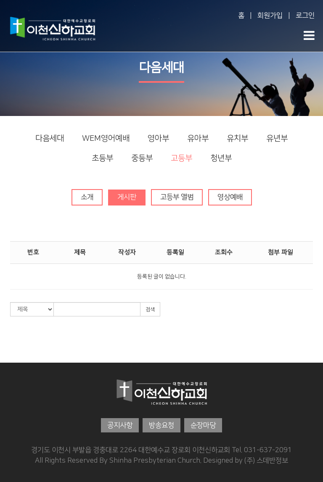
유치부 (237, 138)
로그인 (305, 15)
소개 (87, 197)
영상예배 (230, 197)
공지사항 (119, 425)
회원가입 (270, 15)
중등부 (142, 158)
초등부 (102, 158)
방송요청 (161, 425)
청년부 (221, 158)
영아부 (158, 138)
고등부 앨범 (176, 197)
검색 (150, 309)
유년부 (277, 138)
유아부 (198, 138)
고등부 (181, 158)
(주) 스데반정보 (266, 460)
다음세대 (49, 138)
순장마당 (203, 425)
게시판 (126, 197)
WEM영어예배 (106, 138)
